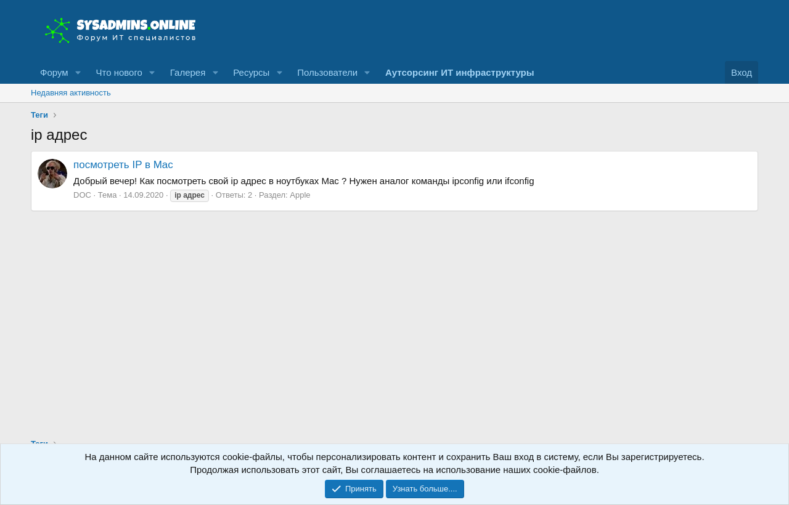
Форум (54, 72)
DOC (82, 195)
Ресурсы (251, 72)
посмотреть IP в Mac (123, 165)
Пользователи (327, 72)
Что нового (119, 72)
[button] (77, 72)
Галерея (188, 72)
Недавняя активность (71, 92)
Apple (300, 195)
